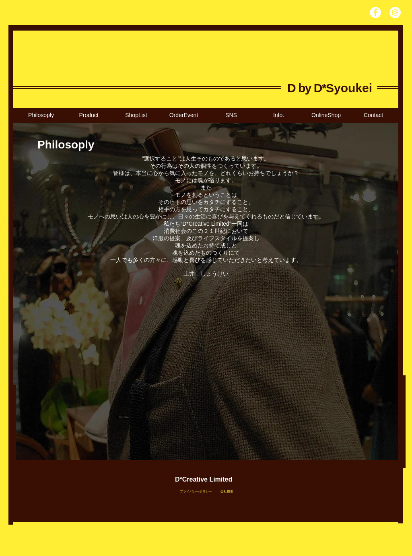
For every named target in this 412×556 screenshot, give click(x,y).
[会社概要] (227, 492)
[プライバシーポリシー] (196, 491)
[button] (136, 115)
